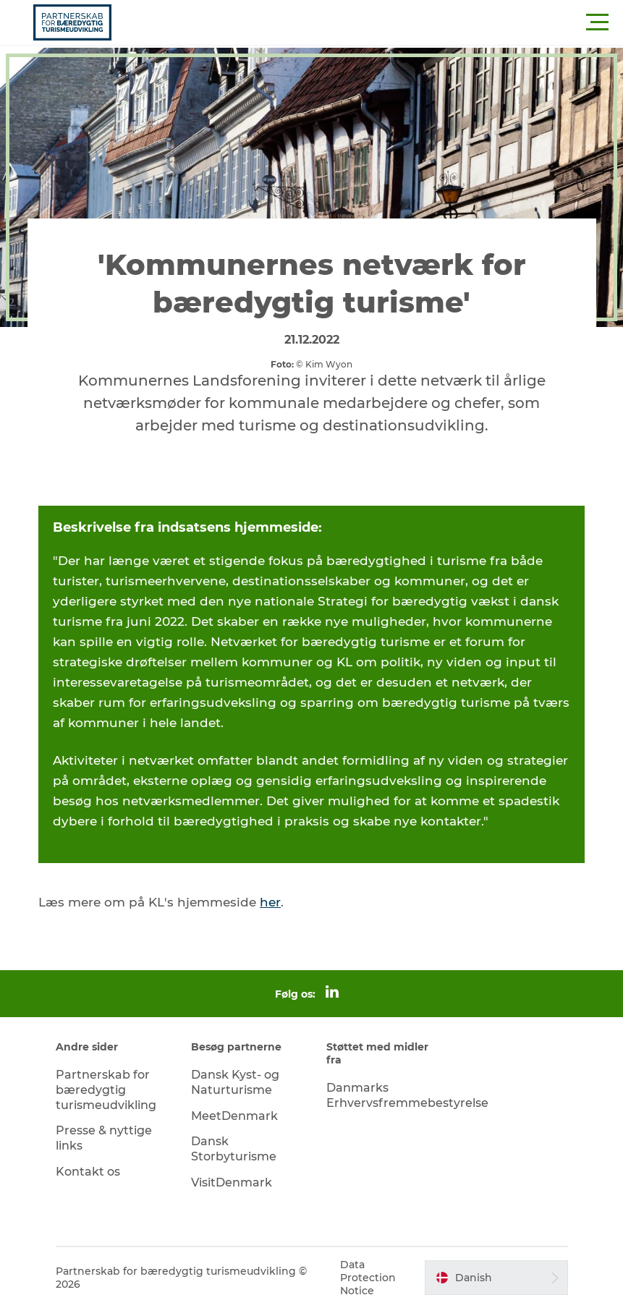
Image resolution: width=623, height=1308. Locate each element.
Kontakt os (88, 1172)
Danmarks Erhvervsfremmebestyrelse (407, 1095)
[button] (377, 22)
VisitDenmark (231, 1182)
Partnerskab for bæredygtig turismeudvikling (106, 1090)
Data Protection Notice (368, 1277)
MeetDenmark (234, 1116)
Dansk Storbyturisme (233, 1148)
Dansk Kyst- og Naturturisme (235, 1082)
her (270, 902)
